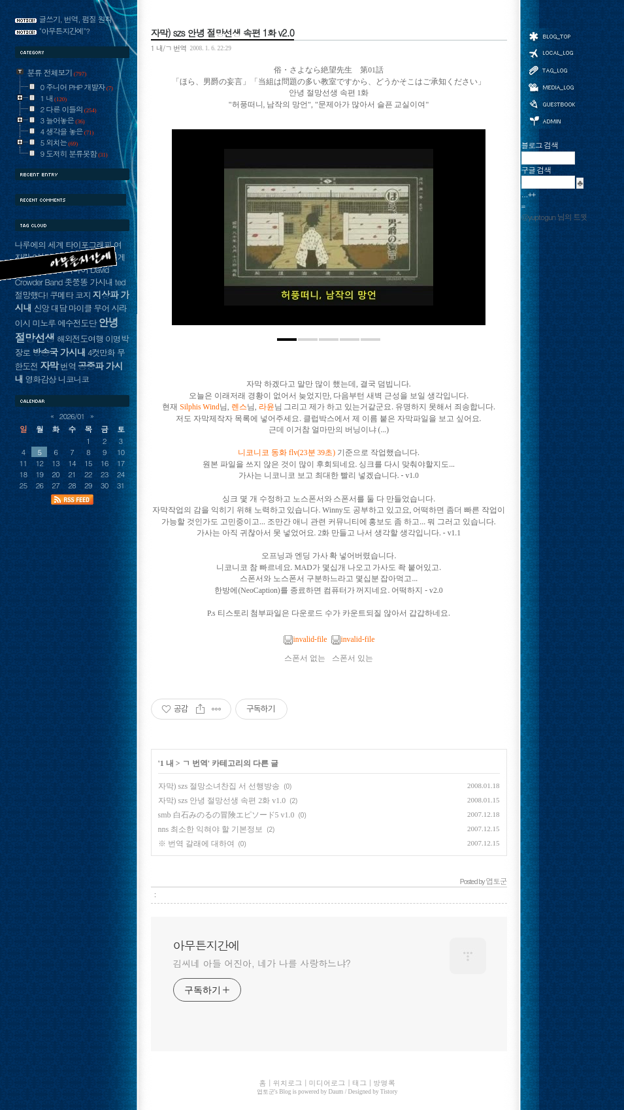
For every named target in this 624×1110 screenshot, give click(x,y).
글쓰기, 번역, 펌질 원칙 (75, 19)
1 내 (167, 763)
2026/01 (72, 416)
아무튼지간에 (206, 945)
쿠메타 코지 (70, 295)
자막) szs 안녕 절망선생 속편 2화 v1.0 (222, 800)
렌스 (239, 407)
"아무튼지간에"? (64, 30)
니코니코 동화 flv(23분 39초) (286, 453)
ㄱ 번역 (195, 763)
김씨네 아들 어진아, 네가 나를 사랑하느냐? (262, 963)
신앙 (41, 308)
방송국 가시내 (59, 351)
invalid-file (305, 639)
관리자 (551, 120)
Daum (336, 1091)
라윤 (266, 407)
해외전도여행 (80, 338)
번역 (68, 366)
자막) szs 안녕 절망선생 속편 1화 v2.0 (222, 32)
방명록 (551, 103)
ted (120, 282)
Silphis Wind (200, 407)
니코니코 (73, 379)
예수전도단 (76, 323)
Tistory (389, 1091)
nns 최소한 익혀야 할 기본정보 (210, 829)
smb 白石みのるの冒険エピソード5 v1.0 (226, 814)
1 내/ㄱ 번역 (169, 47)
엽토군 (265, 1091)
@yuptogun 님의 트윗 (554, 217)
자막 (49, 365)
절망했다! (31, 295)
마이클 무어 (89, 308)
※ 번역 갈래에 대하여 (196, 843)
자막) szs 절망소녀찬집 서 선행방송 (219, 786)
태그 (551, 70)
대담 (59, 308)
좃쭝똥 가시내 (89, 282)
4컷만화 (101, 352)
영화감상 (40, 379)
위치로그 (551, 52)
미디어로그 (551, 87)
